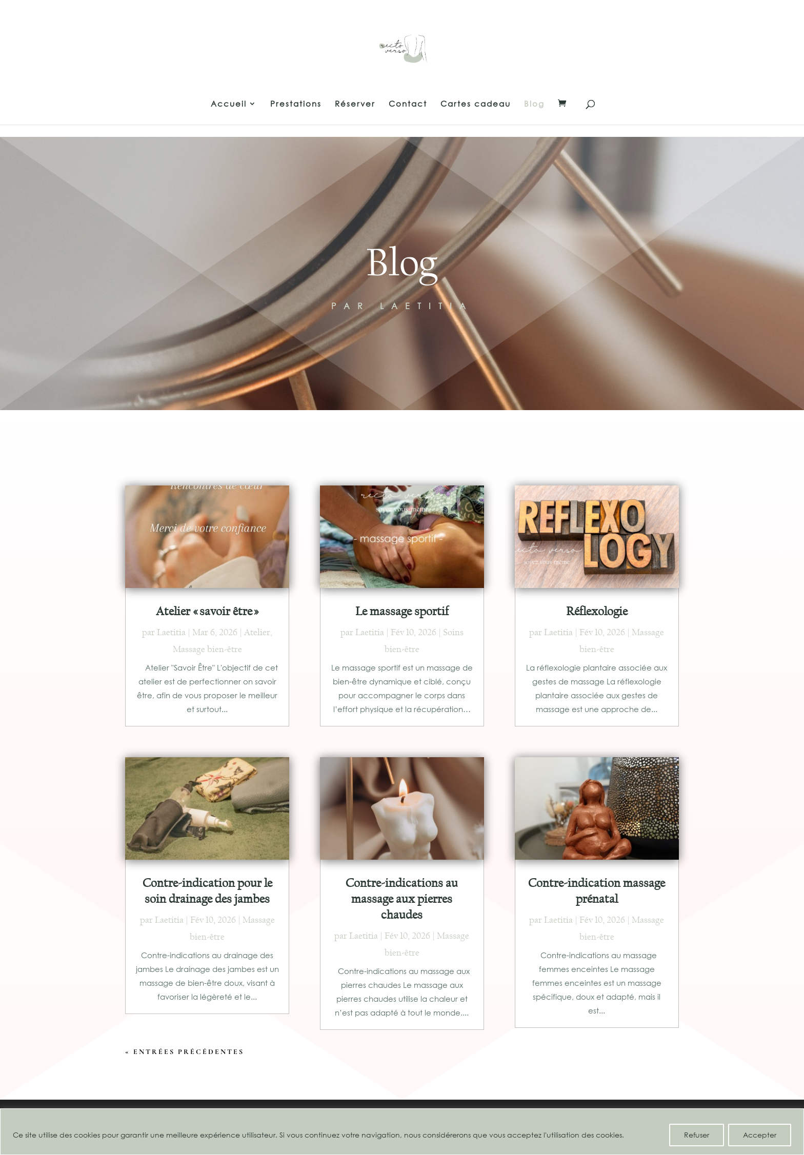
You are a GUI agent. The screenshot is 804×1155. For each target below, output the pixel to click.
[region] (402, 1131)
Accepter (759, 1135)
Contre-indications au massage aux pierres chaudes (402, 899)
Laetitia (171, 632)
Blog (534, 104)
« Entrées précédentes (184, 1051)
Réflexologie (597, 611)
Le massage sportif (402, 611)
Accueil (229, 104)
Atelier (257, 632)
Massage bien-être (207, 649)
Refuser (696, 1135)
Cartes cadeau (475, 104)
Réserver (355, 104)
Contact (408, 104)
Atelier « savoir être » (207, 611)
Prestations (295, 104)
